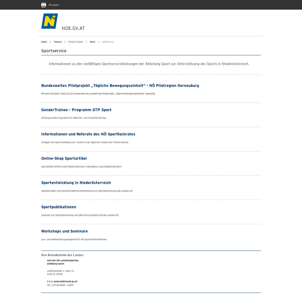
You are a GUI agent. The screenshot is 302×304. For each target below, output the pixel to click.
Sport (92, 41)
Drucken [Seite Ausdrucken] (50, 4)
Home (44, 41)
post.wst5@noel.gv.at (65, 281)
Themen (58, 41)
